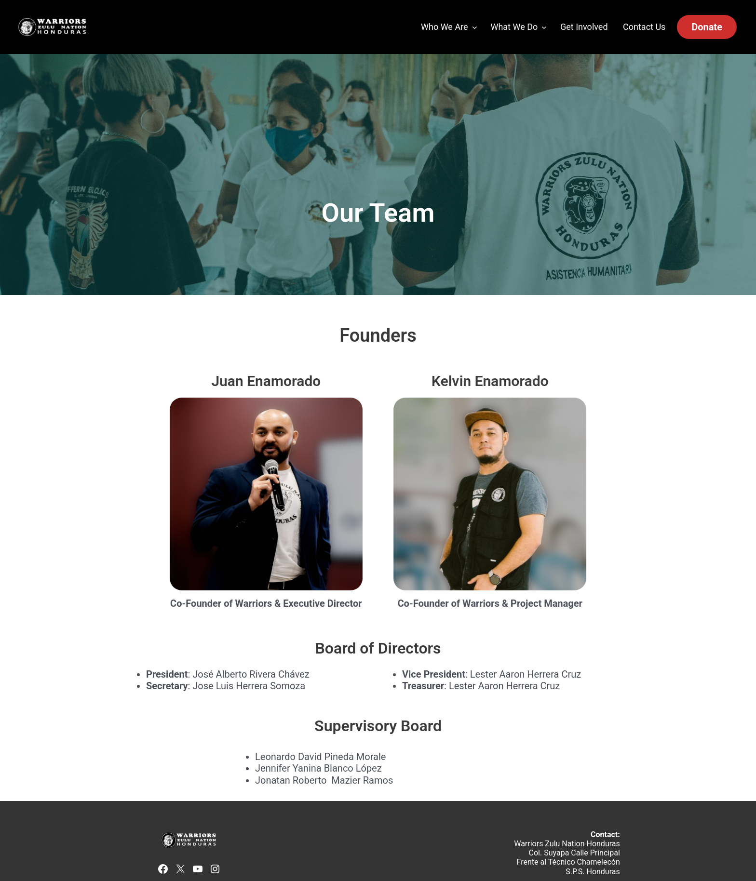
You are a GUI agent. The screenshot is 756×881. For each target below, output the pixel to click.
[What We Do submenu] (544, 27)
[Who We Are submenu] (474, 27)
